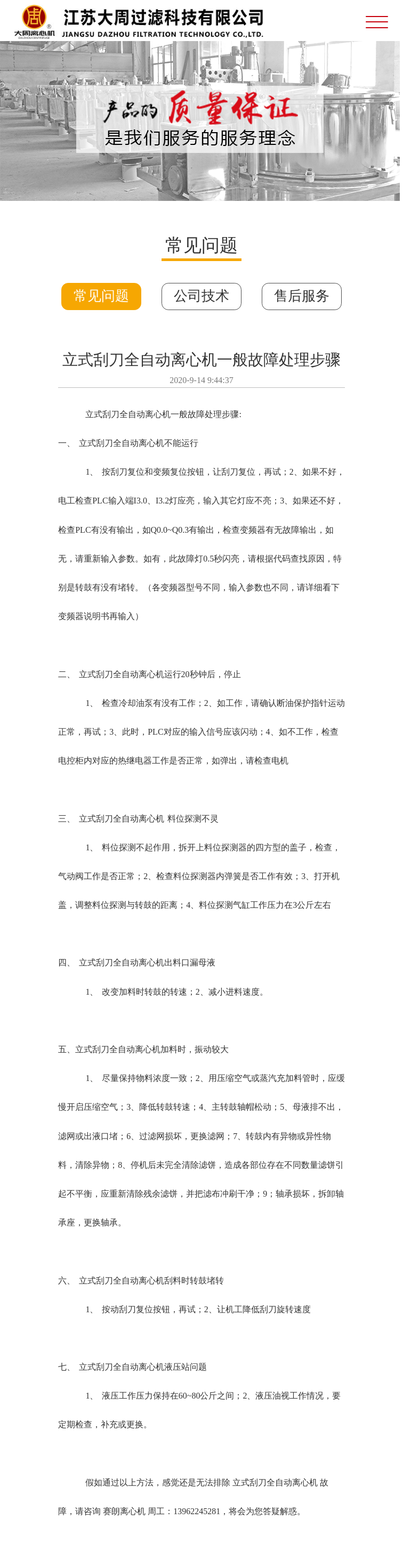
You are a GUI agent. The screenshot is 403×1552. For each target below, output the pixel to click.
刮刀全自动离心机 (130, 443)
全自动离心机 (145, 414)
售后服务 (301, 296)
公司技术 (201, 296)
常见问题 (101, 296)
